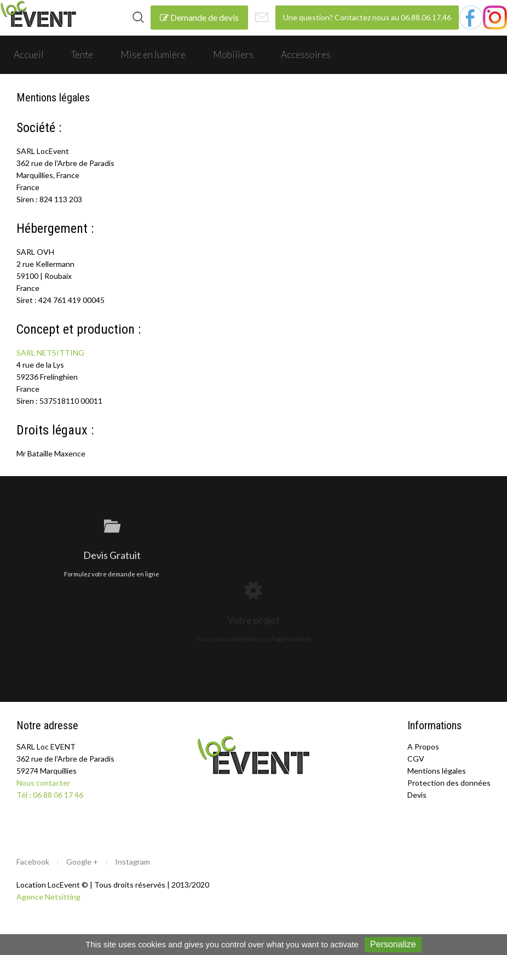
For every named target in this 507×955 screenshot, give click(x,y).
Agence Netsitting (48, 896)
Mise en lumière (153, 54)
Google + (82, 861)
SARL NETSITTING (50, 352)
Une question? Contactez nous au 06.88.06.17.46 (367, 17)
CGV (415, 758)
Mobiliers (233, 54)
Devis (417, 794)
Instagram (132, 861)
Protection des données (449, 782)
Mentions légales (436, 770)
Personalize (393, 944)
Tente (82, 54)
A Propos (423, 746)
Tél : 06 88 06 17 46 (49, 794)
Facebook (32, 861)
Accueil (29, 54)
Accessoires (306, 54)
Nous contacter (43, 782)
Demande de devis (199, 17)
